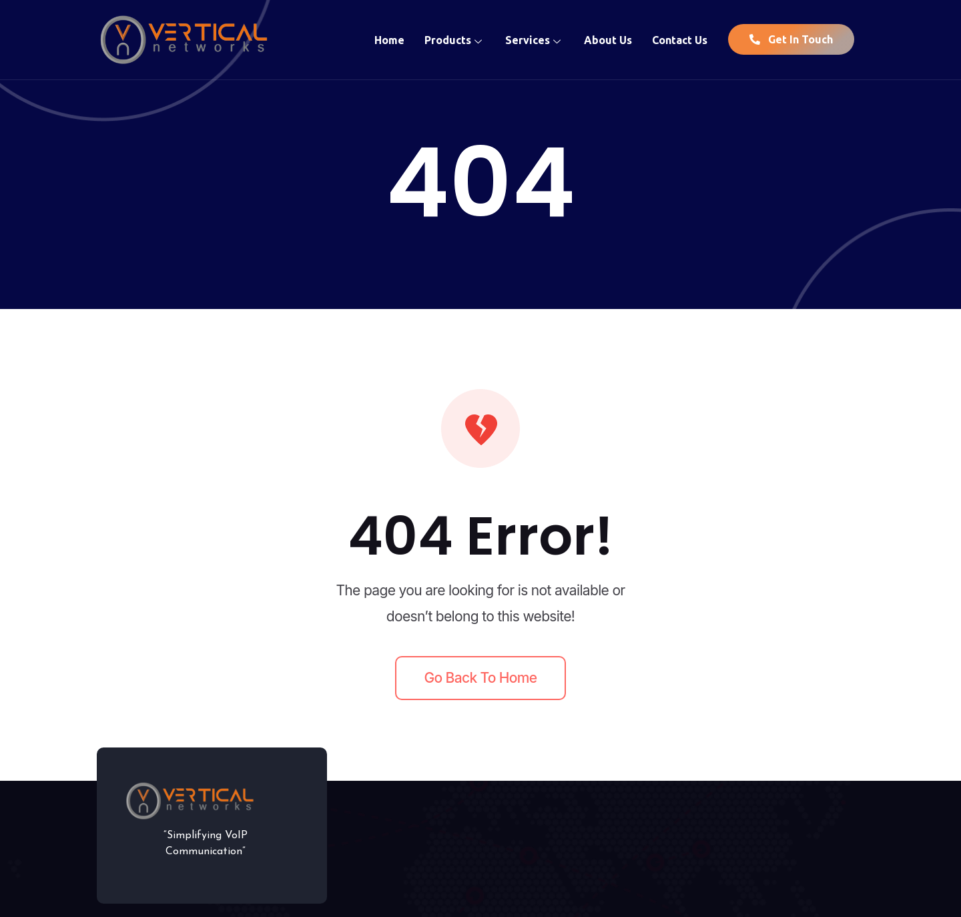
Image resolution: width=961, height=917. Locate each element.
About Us (608, 39)
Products (454, 39)
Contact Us (679, 39)
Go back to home (480, 677)
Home (389, 39)
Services (534, 39)
